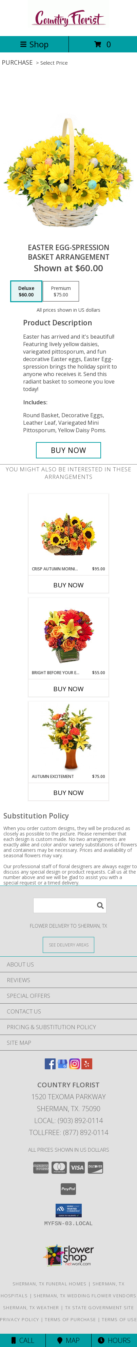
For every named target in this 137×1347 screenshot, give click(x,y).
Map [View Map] (68, 1340)
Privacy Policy (19, 1319)
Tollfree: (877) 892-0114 (68, 1132)
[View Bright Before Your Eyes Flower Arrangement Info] (68, 633)
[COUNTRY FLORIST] (68, 26)
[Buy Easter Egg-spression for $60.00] (68, 450)
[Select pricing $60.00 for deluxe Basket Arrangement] (26, 291)
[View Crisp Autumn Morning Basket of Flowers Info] (68, 530)
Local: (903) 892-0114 (68, 1120)
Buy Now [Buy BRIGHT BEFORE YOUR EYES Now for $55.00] (68, 688)
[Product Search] (69, 905)
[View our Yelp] (86, 1067)
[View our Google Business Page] (62, 1067)
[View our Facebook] (50, 1067)
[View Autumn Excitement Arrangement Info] (68, 737)
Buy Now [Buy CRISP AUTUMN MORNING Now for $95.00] (68, 585)
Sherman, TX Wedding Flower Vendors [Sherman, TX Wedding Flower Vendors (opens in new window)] (85, 1296)
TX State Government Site (99, 1307)
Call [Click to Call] (23, 1340)
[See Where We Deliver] (68, 944)
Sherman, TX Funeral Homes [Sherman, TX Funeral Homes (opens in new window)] (50, 1284)
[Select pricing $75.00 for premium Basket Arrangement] (61, 291)
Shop (34, 44)
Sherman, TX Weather (31, 1307)
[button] (69, 1210)
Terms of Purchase (70, 1319)
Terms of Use (119, 1319)
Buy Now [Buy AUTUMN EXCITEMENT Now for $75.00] (68, 792)
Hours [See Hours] (114, 1340)
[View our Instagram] (74, 1067)
